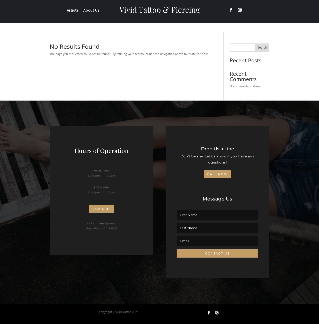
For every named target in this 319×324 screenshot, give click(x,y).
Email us (101, 209)
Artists (73, 11)
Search (262, 47)
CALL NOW (217, 174)
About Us (91, 11)
